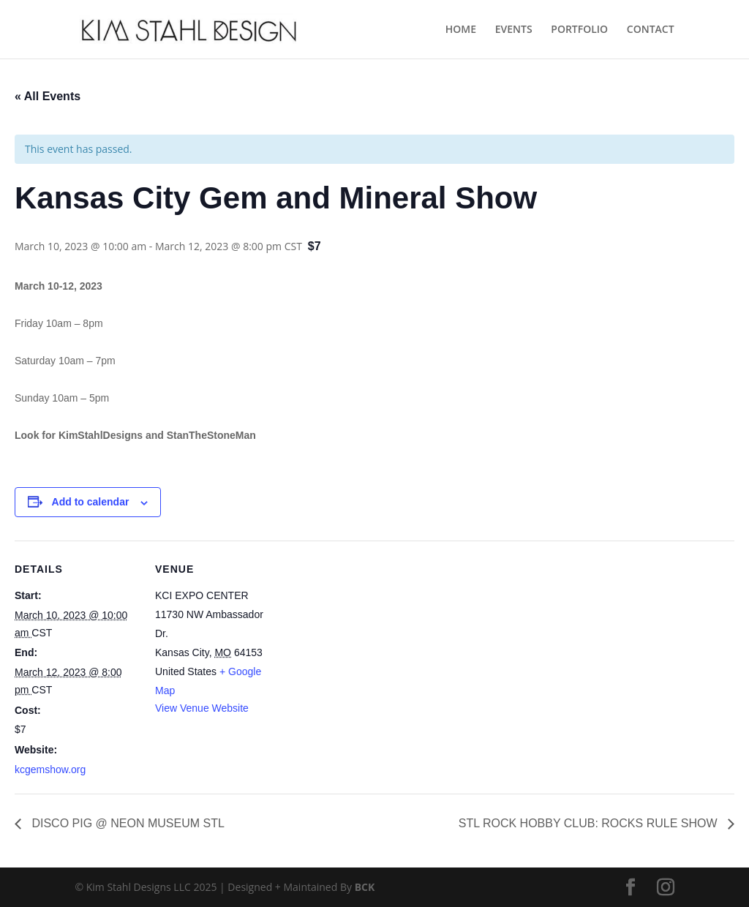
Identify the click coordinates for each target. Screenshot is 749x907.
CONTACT (650, 30)
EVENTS (513, 30)
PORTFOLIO (579, 30)
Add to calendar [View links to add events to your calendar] (90, 502)
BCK (365, 887)
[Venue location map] (373, 642)
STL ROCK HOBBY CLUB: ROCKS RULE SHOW (589, 823)
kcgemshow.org (50, 769)
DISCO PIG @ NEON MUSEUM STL (127, 823)
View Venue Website (202, 708)
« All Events (47, 96)
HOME (460, 30)
